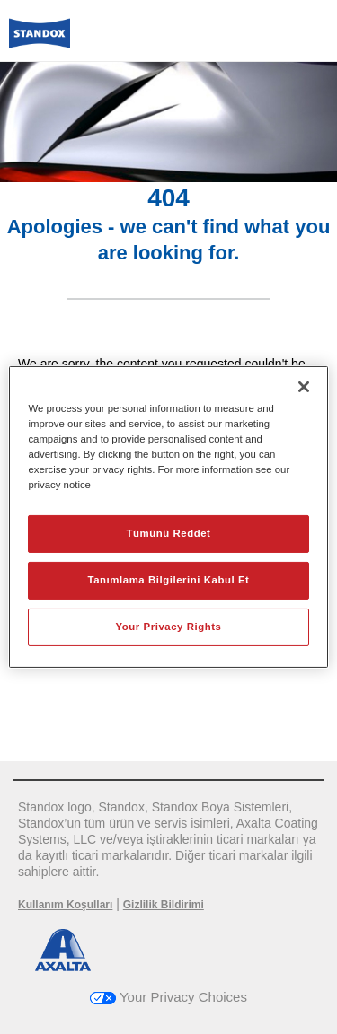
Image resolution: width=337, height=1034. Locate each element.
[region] (168, 517)
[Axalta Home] (39, 41)
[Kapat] (304, 387)
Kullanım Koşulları (65, 904)
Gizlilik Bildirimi (163, 904)
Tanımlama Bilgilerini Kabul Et (169, 579)
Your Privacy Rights (168, 626)
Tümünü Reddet (169, 533)
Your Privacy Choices (168, 996)
